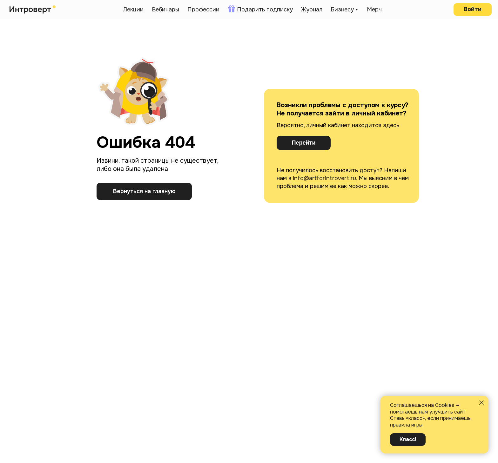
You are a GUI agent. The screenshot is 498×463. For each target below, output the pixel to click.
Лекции (133, 9)
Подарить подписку (265, 9)
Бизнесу (342, 9)
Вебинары (165, 9)
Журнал (311, 9)
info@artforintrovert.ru (324, 178)
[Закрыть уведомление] (481, 402)
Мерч (374, 9)
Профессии (203, 9)
